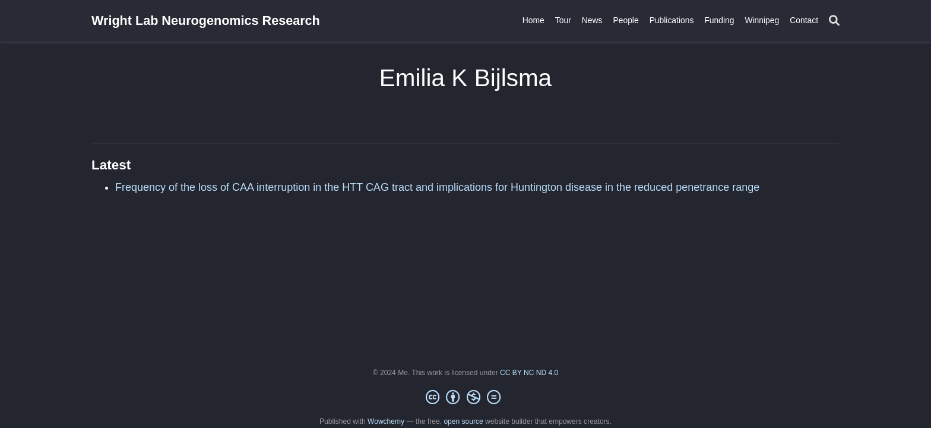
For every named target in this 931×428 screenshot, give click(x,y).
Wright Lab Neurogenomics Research (205, 20)
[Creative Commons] (465, 397)
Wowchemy (386, 421)
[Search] (834, 21)
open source (463, 421)
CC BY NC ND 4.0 (529, 373)
